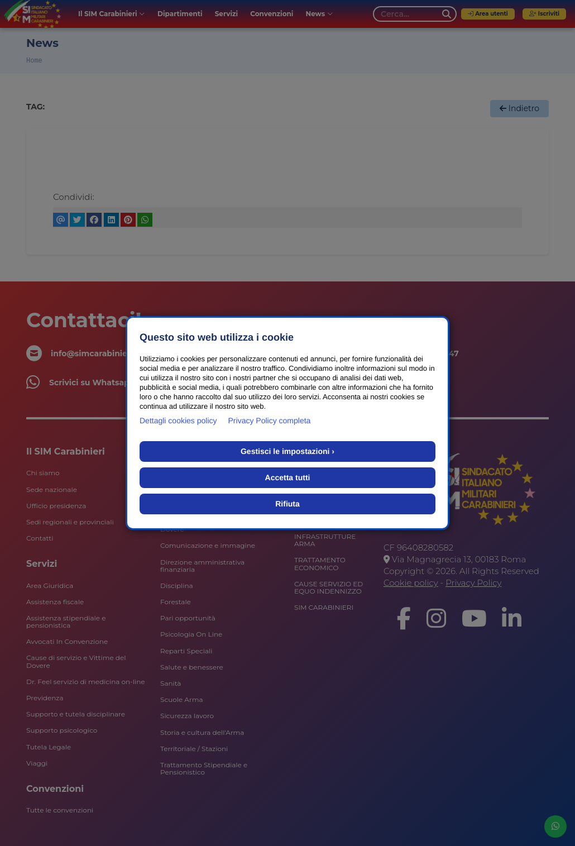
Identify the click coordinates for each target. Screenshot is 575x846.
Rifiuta (287, 503)
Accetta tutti (287, 477)
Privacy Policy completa (269, 420)
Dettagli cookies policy (178, 420)
